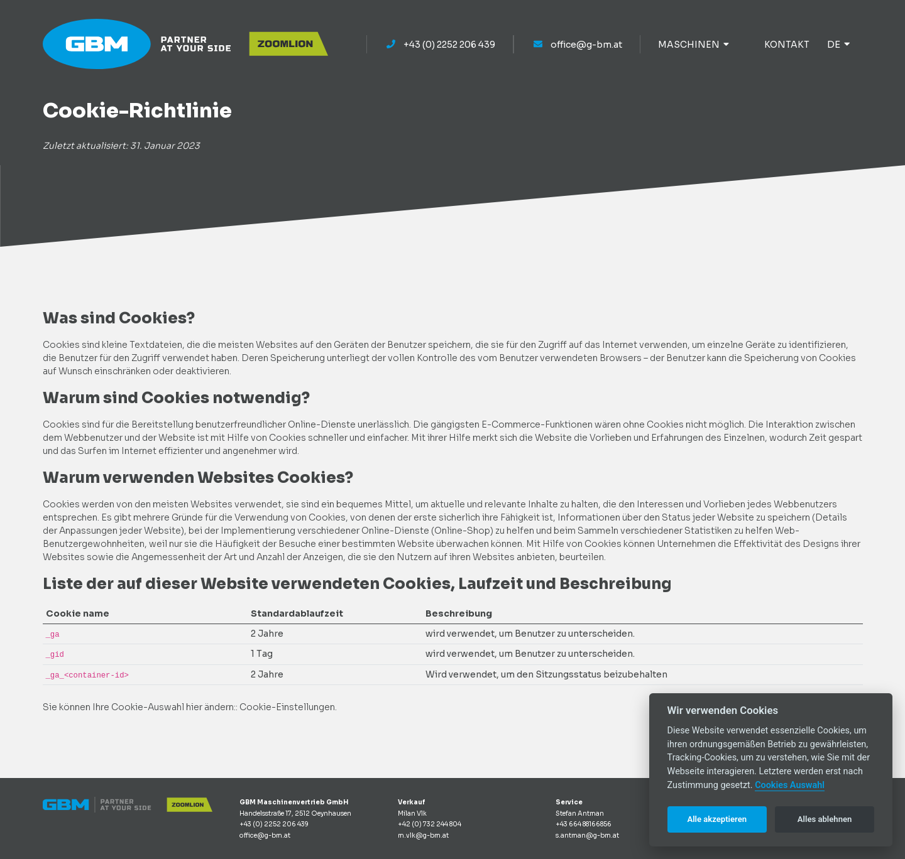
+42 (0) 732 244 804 (429, 824)
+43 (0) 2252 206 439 (440, 44)
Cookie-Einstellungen (287, 707)
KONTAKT (786, 44)
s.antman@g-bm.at (587, 835)
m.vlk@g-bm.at (423, 835)
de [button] (838, 44)
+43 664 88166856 (584, 824)
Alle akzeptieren (717, 819)
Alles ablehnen (825, 819)
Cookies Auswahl (790, 785)
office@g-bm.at (577, 44)
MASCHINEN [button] (693, 44)
